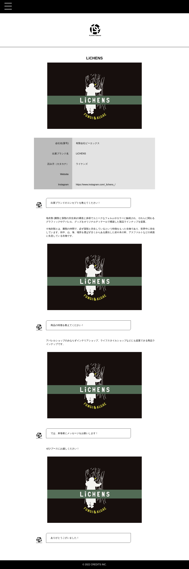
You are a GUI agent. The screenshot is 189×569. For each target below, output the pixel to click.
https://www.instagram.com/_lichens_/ (95, 184)
